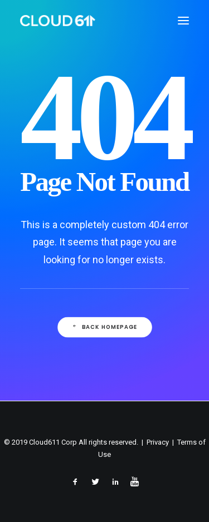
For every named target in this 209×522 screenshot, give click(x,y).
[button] (183, 20)
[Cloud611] (57, 20)
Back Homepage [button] (104, 327)
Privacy (158, 442)
